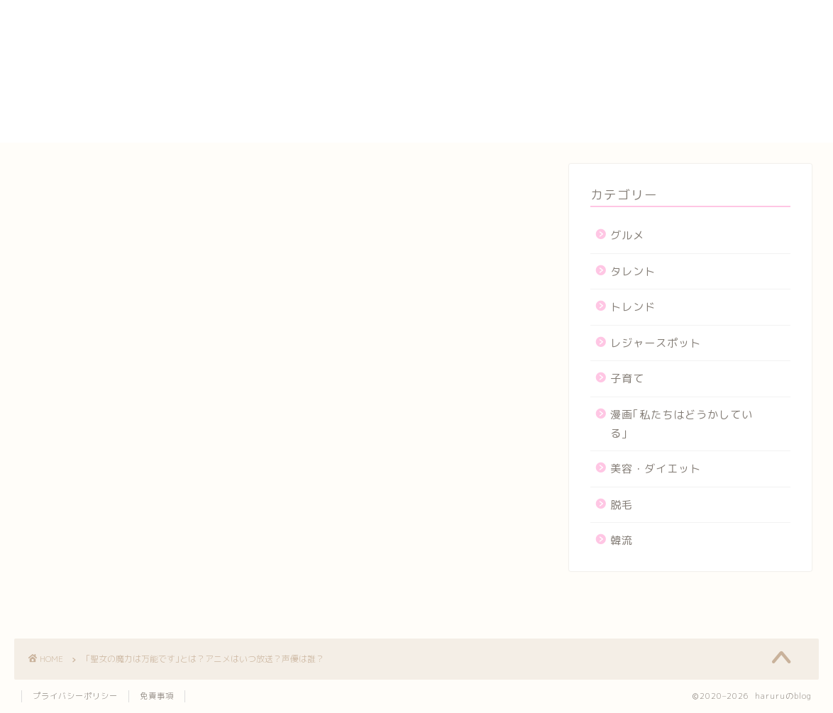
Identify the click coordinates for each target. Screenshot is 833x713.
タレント (633, 271)
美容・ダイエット (655, 468)
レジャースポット (655, 343)
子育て (627, 378)
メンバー (612, 118)
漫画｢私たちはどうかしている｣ (681, 424)
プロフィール (624, 101)
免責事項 (157, 696)
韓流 (621, 540)
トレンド (633, 306)
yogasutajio (623, 21)
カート (606, 52)
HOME (605, 7)
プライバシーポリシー (648, 85)
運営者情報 (618, 134)
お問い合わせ (624, 36)
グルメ (627, 235)
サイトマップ (624, 69)
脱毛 (621, 504)
